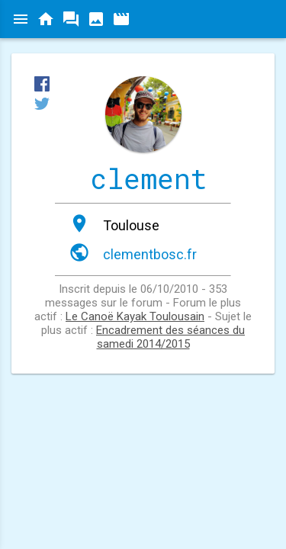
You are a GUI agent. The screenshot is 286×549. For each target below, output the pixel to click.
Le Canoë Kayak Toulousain (135, 316)
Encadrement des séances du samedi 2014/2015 (170, 337)
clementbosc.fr (150, 254)
